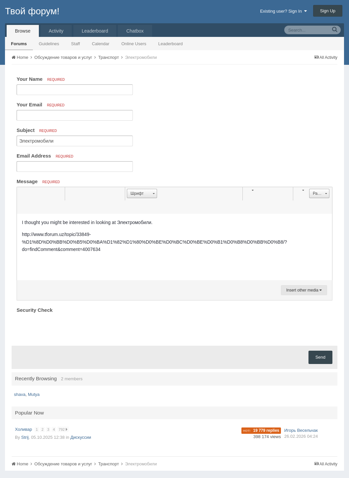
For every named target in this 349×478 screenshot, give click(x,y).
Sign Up (327, 10)
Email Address (45, 156)
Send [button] (320, 357)
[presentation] (67, 328)
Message (38, 181)
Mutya (34, 394)
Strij (25, 437)
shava (20, 394)
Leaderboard (170, 43)
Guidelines (49, 43)
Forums (19, 43)
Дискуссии (80, 437)
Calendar (101, 43)
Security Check (34, 310)
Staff (75, 43)
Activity (56, 31)
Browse (23, 31)
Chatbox (134, 31)
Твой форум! (32, 11)
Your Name (41, 79)
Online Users (133, 43)
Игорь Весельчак (301, 430)
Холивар (24, 429)
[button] (23, 193)
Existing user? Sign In (283, 11)
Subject (37, 130)
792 (63, 429)
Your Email (40, 104)
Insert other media (304, 290)
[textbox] (174, 247)
